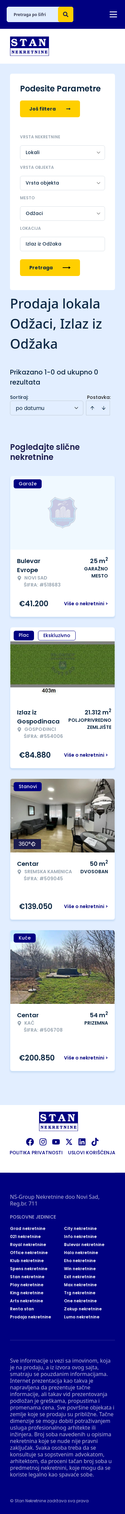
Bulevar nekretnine (84, 1244)
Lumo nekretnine (81, 1317)
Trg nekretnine (79, 1293)
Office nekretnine (29, 1252)
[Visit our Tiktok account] (95, 1142)
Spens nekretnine (28, 1268)
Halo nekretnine (81, 1252)
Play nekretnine (26, 1285)
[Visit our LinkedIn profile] (82, 1142)
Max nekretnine (80, 1285)
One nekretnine (80, 1301)
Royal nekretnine (28, 1244)
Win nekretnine (80, 1268)
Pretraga (50, 267)
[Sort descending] (104, 408)
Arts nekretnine (26, 1301)
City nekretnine (80, 1228)
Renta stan (22, 1309)
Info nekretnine (80, 1236)
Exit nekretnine (79, 1277)
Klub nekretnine (27, 1260)
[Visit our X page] (69, 1142)
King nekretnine (26, 1293)
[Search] (65, 14)
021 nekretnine (25, 1236)
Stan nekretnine (27, 1277)
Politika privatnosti (36, 1152)
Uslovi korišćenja (91, 1152)
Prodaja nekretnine (30, 1317)
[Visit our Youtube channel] (56, 1142)
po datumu (30, 408)
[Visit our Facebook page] (30, 1142)
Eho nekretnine (80, 1260)
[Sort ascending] (92, 408)
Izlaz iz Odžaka (43, 243)
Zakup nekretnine (83, 1309)
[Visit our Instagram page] (43, 1142)
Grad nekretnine (27, 1228)
